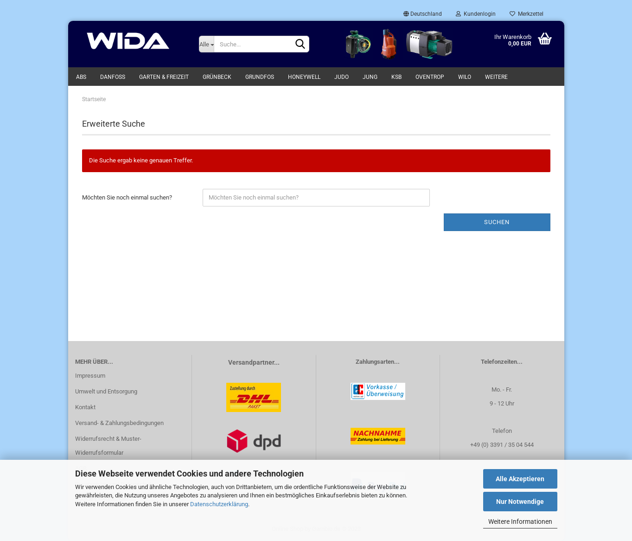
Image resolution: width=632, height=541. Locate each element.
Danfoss (112, 77)
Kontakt (85, 407)
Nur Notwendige (520, 501)
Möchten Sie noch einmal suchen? (127, 197)
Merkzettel (526, 14)
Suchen (497, 222)
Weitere (496, 77)
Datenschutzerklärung (219, 504)
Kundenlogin (476, 14)
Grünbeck (217, 77)
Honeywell (304, 77)
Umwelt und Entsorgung (106, 391)
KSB (396, 77)
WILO (464, 77)
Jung (370, 77)
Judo (341, 77)
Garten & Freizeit (164, 77)
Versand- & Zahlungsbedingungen (119, 422)
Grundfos (259, 77)
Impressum (90, 375)
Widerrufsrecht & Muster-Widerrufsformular (108, 445)
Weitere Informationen (520, 521)
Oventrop (429, 77)
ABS (81, 77)
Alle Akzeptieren (520, 479)
